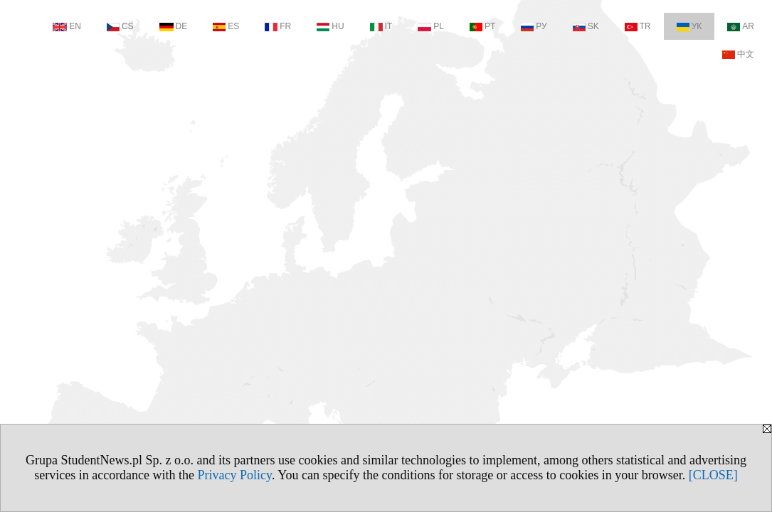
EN (67, 26)
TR (638, 26)
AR (740, 26)
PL (431, 26)
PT (482, 26)
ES (226, 26)
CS (120, 26)
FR (278, 26)
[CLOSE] (713, 475)
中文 (738, 54)
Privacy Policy (235, 475)
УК (689, 26)
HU (330, 26)
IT (381, 26)
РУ (533, 26)
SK (586, 26)
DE (173, 26)
